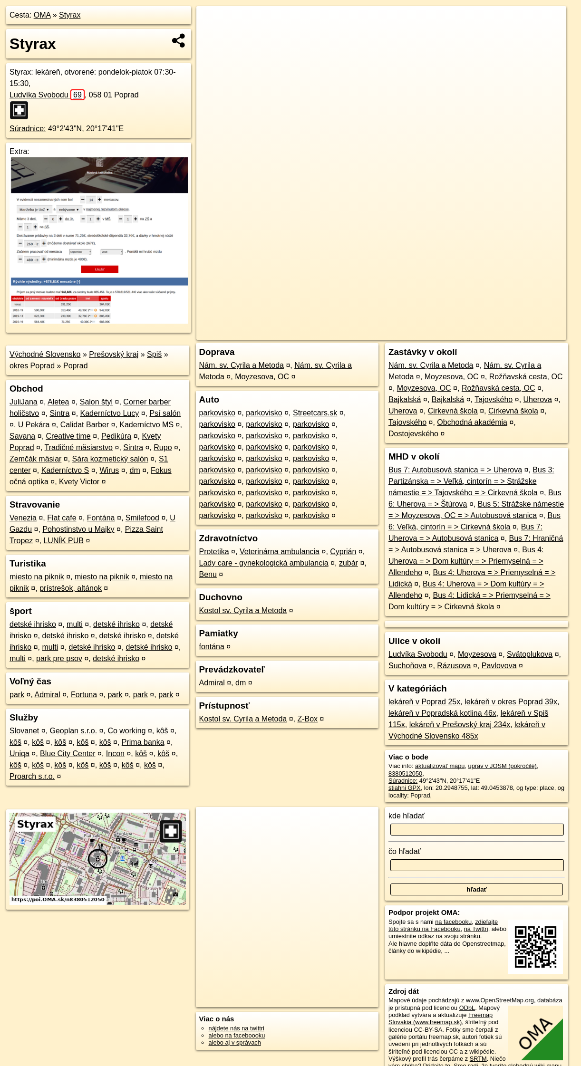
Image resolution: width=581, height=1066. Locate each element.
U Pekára (34, 425)
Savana (22, 436)
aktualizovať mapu (440, 765)
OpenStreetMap (402, 333)
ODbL (467, 1007)
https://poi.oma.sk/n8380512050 (523, 333)
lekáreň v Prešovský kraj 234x (460, 724)
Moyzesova (477, 654)
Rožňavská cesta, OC (526, 377)
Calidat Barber (84, 425)
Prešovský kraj (113, 354)
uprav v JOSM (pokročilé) (502, 765)
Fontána (101, 518)
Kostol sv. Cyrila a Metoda (243, 610)
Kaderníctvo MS (146, 425)
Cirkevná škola (453, 411)
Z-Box (307, 719)
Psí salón (165, 413)
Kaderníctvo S (65, 470)
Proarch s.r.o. (32, 776)
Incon (115, 753)
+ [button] (213, 22)
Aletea (58, 402)
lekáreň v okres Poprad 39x (511, 702)
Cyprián (343, 551)
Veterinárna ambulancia (280, 551)
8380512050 (405, 773)
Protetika (214, 551)
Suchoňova (407, 666)
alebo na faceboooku (237, 1035)
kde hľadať (406, 816)
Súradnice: (28, 129)
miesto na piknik (37, 577)
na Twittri (476, 928)
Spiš (154, 354)
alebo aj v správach (235, 1042)
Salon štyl (96, 402)
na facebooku (453, 921)
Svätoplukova (529, 654)
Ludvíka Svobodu (47, 94)
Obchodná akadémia (472, 422)
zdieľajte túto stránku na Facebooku (443, 925)
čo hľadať (404, 851)
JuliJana (24, 402)
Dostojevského (413, 434)
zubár (348, 563)
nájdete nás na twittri (236, 1028)
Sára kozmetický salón (110, 459)
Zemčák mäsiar (35, 459)
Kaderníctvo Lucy (109, 413)
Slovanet (24, 731)
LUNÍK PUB (63, 541)
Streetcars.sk (315, 413)
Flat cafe (61, 518)
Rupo (163, 447)
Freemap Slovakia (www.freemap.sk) (440, 1018)
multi (75, 624)
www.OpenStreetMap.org (500, 1000)
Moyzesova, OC (262, 377)
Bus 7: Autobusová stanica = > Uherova (455, 470)
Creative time (68, 436)
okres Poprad (32, 366)
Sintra (60, 413)
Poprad (75, 366)
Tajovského (493, 399)
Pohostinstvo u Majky (78, 529)
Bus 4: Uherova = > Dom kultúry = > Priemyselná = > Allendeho (465, 561)
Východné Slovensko (45, 354)
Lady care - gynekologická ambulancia (264, 563)
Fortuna (84, 695)
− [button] (213, 37)
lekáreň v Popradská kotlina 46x (442, 713)
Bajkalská (404, 399)
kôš (162, 731)
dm (135, 470)
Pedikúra (116, 436)
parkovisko (217, 413)
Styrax (69, 15)
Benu (208, 574)
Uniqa (19, 753)
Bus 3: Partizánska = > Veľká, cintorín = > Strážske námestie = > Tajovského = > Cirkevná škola (471, 481)
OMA (42, 15)
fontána (211, 647)
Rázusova (454, 666)
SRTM (478, 1058)
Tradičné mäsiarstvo (79, 447)
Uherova (537, 399)
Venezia (23, 518)
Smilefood (142, 518)
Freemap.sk (451, 333)
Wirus (109, 470)
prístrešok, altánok (70, 588)
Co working (126, 731)
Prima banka (143, 742)
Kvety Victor (79, 482)
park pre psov (59, 658)
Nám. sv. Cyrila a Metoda (241, 365)
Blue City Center (68, 753)
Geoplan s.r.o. (73, 731)
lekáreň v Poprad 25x (424, 702)
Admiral (47, 695)
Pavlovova (499, 666)
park (17, 695)
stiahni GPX (404, 787)
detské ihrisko (33, 624)
